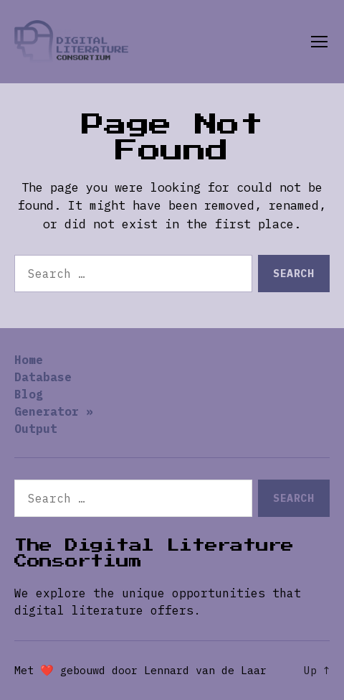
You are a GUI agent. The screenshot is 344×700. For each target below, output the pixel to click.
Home (28, 360)
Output (35, 428)
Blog (28, 394)
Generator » (53, 411)
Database (43, 377)
